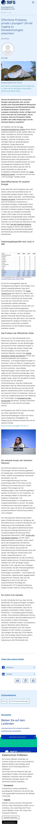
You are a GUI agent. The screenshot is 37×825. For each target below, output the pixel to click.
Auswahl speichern (11, 817)
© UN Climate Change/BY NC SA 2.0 (14, 426)
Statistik (7, 800)
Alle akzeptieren (10, 822)
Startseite (3, 12)
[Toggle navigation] (33, 2)
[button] (25, 681)
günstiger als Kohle (8, 199)
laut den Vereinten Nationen (21, 224)
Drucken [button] (33, 681)
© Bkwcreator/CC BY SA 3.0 (11, 83)
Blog (10, 12)
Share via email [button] (17, 681)
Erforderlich (8, 785)
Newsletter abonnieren (17, 737)
